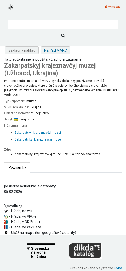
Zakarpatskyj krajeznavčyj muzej (37, 132)
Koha (118, 268)
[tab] (17, 167)
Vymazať (112, 7)
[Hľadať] (63, 35)
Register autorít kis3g (15, 10)
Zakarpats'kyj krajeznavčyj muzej (38, 139)
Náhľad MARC (55, 50)
